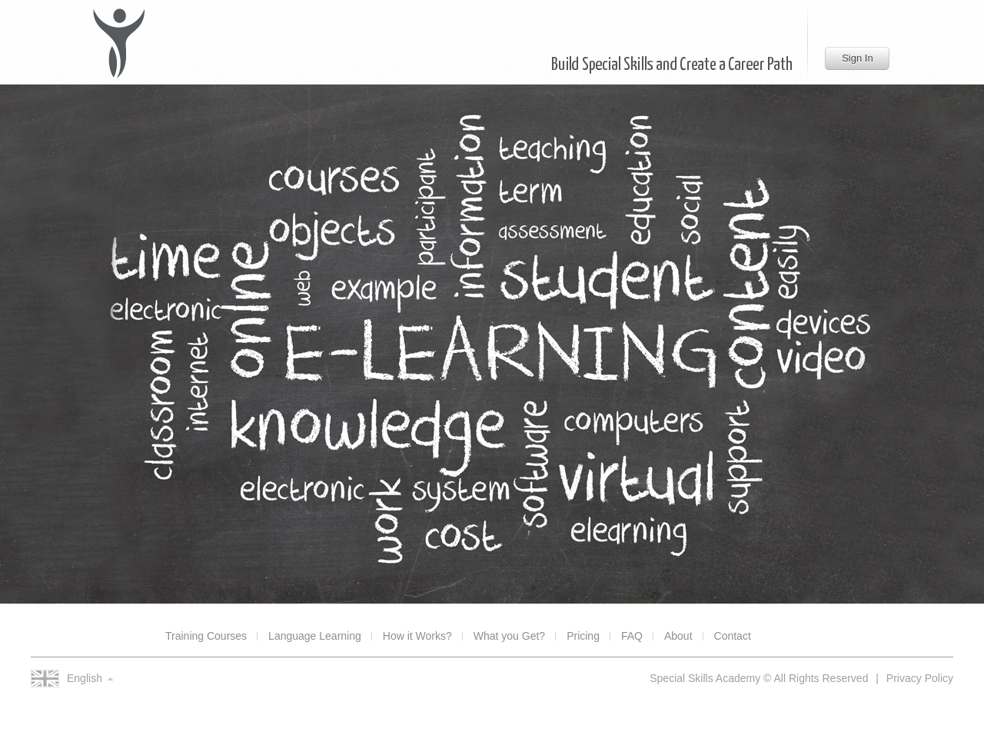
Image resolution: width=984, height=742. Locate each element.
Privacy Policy (919, 678)
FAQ (632, 636)
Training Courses (206, 636)
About (678, 636)
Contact (732, 636)
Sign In (857, 58)
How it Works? (417, 636)
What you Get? (509, 636)
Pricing (583, 636)
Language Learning (314, 636)
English (84, 678)
